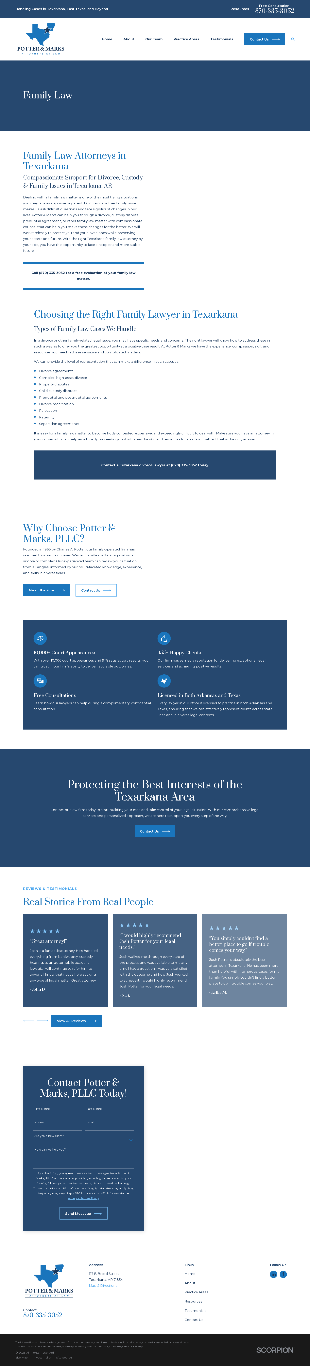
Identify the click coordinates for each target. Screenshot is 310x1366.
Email (85, 1075)
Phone (34, 1075)
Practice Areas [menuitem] (186, 39)
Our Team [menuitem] (154, 39)
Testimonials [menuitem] (221, 39)
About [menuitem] (128, 39)
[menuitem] (21, 1310)
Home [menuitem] (107, 39)
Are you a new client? (44, 1088)
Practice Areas (196, 1245)
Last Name (89, 1061)
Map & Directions (103, 1238)
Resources (240, 9)
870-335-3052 (274, 11)
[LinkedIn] (274, 1227)
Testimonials (195, 1263)
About (190, 1235)
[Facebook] (283, 1227)
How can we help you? (45, 1102)
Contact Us (194, 1272)
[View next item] (42, 973)
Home (190, 1226)
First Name (37, 1061)
